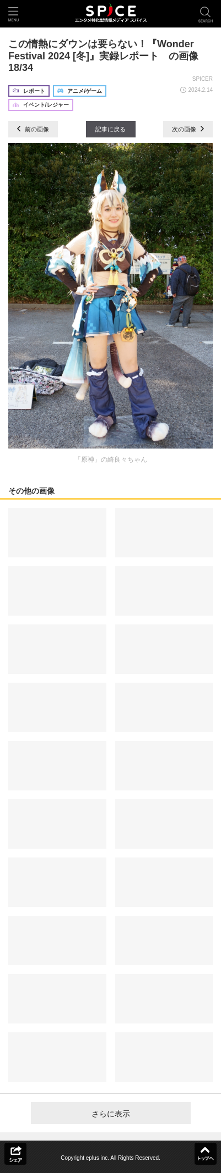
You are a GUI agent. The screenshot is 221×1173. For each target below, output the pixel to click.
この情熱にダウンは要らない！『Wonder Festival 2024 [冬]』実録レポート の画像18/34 (103, 55)
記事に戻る (110, 129)
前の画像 (33, 129)
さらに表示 (110, 1113)
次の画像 (188, 129)
